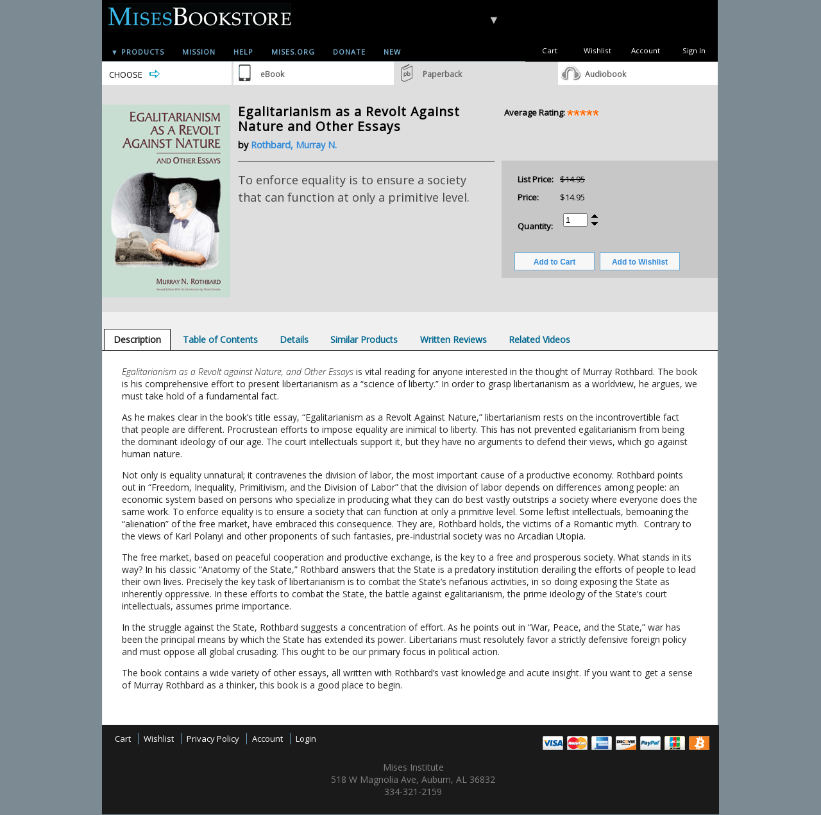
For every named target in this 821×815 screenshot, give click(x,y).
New (392, 52)
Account (645, 50)
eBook (272, 74)
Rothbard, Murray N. (294, 145)
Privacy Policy (213, 738)
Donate (349, 52)
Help (243, 52)
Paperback (442, 74)
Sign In (694, 50)
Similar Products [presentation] (364, 339)
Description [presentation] (137, 339)
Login (306, 738)
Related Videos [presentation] (539, 339)
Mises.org (293, 52)
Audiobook (605, 74)
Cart (549, 50)
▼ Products (137, 52)
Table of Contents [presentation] (220, 339)
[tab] (137, 339)
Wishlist (597, 50)
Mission (199, 52)
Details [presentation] (294, 339)
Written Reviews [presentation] (453, 339)
